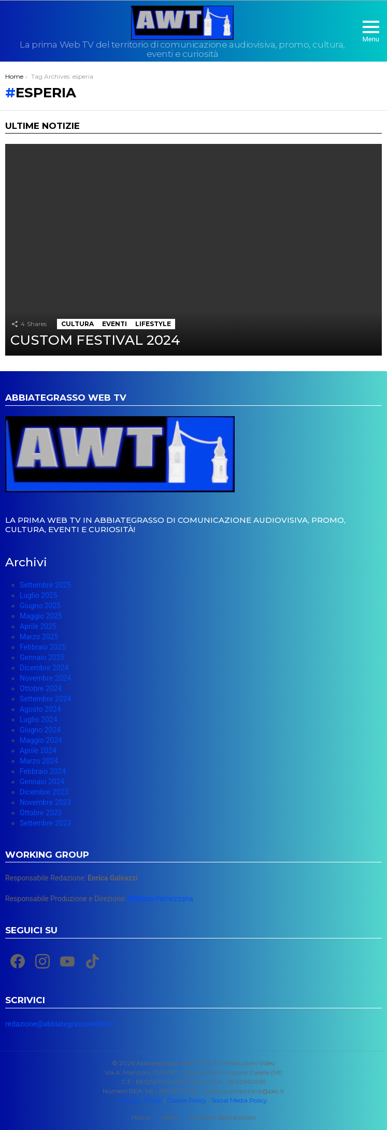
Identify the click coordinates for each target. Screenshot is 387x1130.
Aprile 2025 (38, 626)
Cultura (77, 324)
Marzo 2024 (39, 761)
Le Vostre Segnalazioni (223, 1117)
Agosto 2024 (40, 709)
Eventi (114, 324)
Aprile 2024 (38, 750)
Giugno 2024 (40, 730)
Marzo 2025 (39, 637)
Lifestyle (153, 324)
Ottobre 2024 (41, 688)
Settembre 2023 (45, 823)
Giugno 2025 (40, 605)
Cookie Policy (187, 1100)
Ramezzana (160, 898)
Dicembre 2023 (44, 792)
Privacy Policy (141, 1100)
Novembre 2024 (45, 678)
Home (141, 1117)
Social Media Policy (239, 1100)
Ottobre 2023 (41, 813)
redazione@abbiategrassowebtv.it (59, 1024)
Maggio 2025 (41, 616)
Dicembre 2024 (44, 668)
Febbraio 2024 (43, 771)
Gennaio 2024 (42, 781)
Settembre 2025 (45, 585)
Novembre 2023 (45, 802)
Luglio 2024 (39, 719)
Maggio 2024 (41, 740)
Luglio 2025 (39, 595)
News (170, 1117)
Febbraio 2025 (43, 647)
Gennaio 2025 (42, 657)
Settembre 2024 (45, 699)
